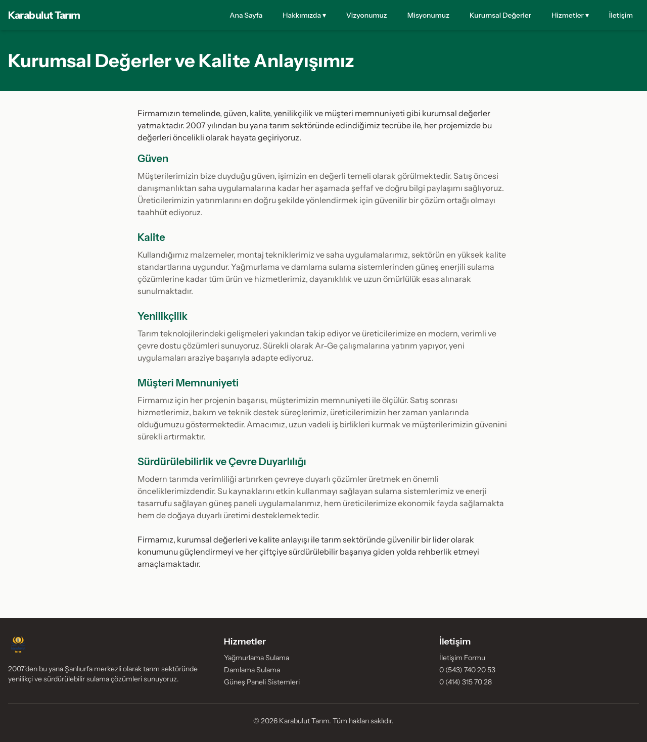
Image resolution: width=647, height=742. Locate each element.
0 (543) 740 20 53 (467, 669)
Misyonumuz (428, 15)
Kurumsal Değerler (500, 15)
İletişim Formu (462, 657)
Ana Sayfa (245, 15)
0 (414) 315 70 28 (465, 681)
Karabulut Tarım (44, 15)
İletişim (621, 15)
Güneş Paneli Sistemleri (262, 681)
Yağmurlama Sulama (256, 657)
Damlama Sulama (252, 669)
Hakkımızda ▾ (304, 15)
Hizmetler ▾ (570, 15)
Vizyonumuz (366, 15)
